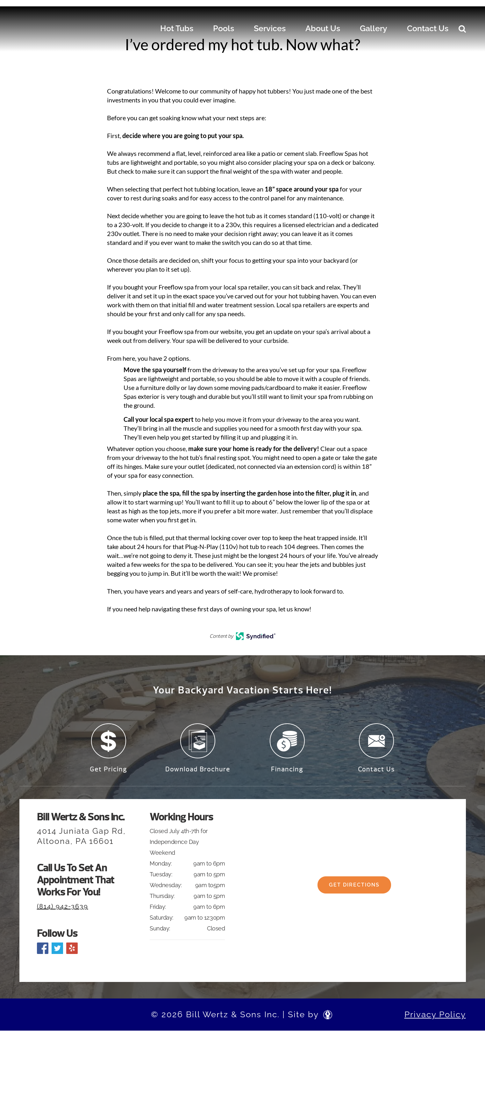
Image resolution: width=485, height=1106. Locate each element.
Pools (223, 28)
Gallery (373, 28)
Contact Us (427, 28)
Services (270, 28)
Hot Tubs (176, 28)
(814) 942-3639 (62, 911)
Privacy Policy (435, 1019)
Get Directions (354, 895)
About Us (322, 28)
